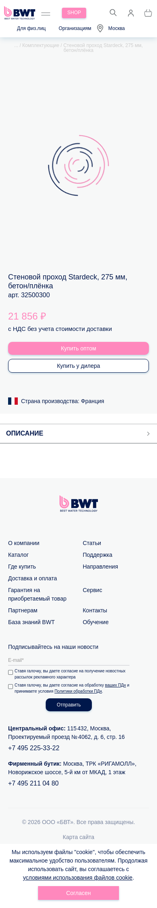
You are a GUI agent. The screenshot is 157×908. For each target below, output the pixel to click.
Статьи (92, 543)
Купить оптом (78, 348)
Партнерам (22, 610)
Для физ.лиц (31, 28)
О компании (23, 543)
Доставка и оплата (32, 578)
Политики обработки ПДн (78, 691)
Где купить (22, 566)
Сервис (92, 590)
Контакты (95, 610)
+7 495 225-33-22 (33, 748)
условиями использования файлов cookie (78, 877)
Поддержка (97, 555)
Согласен (78, 893)
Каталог (18, 555)
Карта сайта (78, 837)
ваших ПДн (115, 685)
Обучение (95, 622)
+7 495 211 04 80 (33, 783)
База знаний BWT (31, 622)
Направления (100, 566)
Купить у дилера (78, 366)
